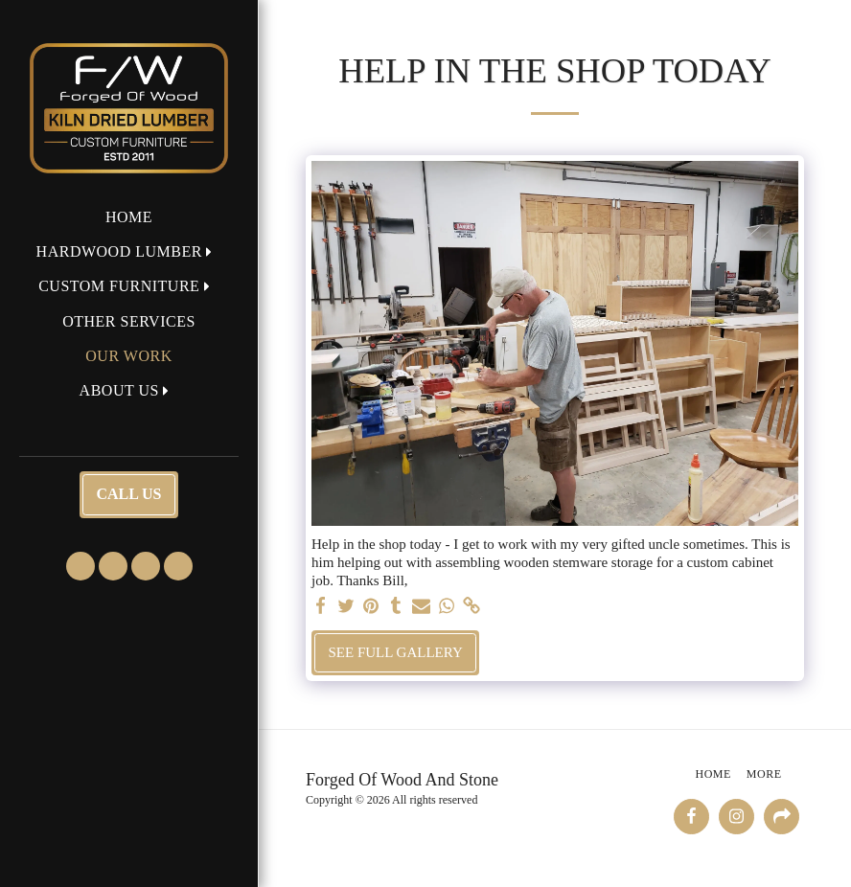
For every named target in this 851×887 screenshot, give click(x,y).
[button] (129, 251)
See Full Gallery (396, 652)
